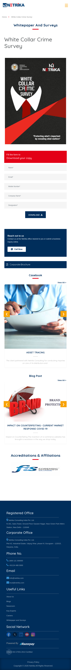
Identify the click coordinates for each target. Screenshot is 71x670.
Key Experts (11, 611)
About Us (10, 597)
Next (63, 314)
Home (4, 17)
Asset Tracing (35, 352)
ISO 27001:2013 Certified (19, 652)
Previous (7, 314)
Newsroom (10, 606)
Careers (9, 616)
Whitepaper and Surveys (16, 620)
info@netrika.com (17, 578)
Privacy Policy (33, 662)
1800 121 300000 (16, 561)
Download (35, 215)
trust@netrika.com (17, 583)
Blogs (8, 601)
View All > (62, 283)
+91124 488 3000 (16, 565)
